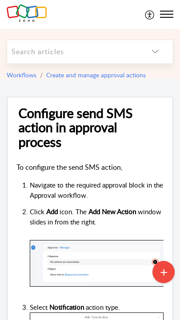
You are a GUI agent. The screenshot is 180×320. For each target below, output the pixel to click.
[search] (72, 52)
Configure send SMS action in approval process (75, 128)
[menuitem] (150, 14)
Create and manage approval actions (96, 75)
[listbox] (155, 52)
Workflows (21, 75)
